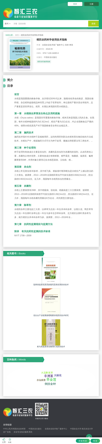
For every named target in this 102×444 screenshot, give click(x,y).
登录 (73, 4)
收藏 (10, 440)
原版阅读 (81, 441)
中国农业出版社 (35, 429)
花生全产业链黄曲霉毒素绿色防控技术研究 (51, 315)
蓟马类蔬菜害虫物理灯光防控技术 (51, 347)
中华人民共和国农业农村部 (14, 429)
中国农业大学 (75, 429)
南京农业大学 (87, 429)
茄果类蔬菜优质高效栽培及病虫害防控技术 (51, 285)
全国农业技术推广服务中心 (56, 429)
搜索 (93, 23)
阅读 (94, 441)
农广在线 (7, 432)
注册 (91, 4)
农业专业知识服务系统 (23, 432)
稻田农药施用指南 (43, 62)
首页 (17, 35)
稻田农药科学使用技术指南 (54, 39)
